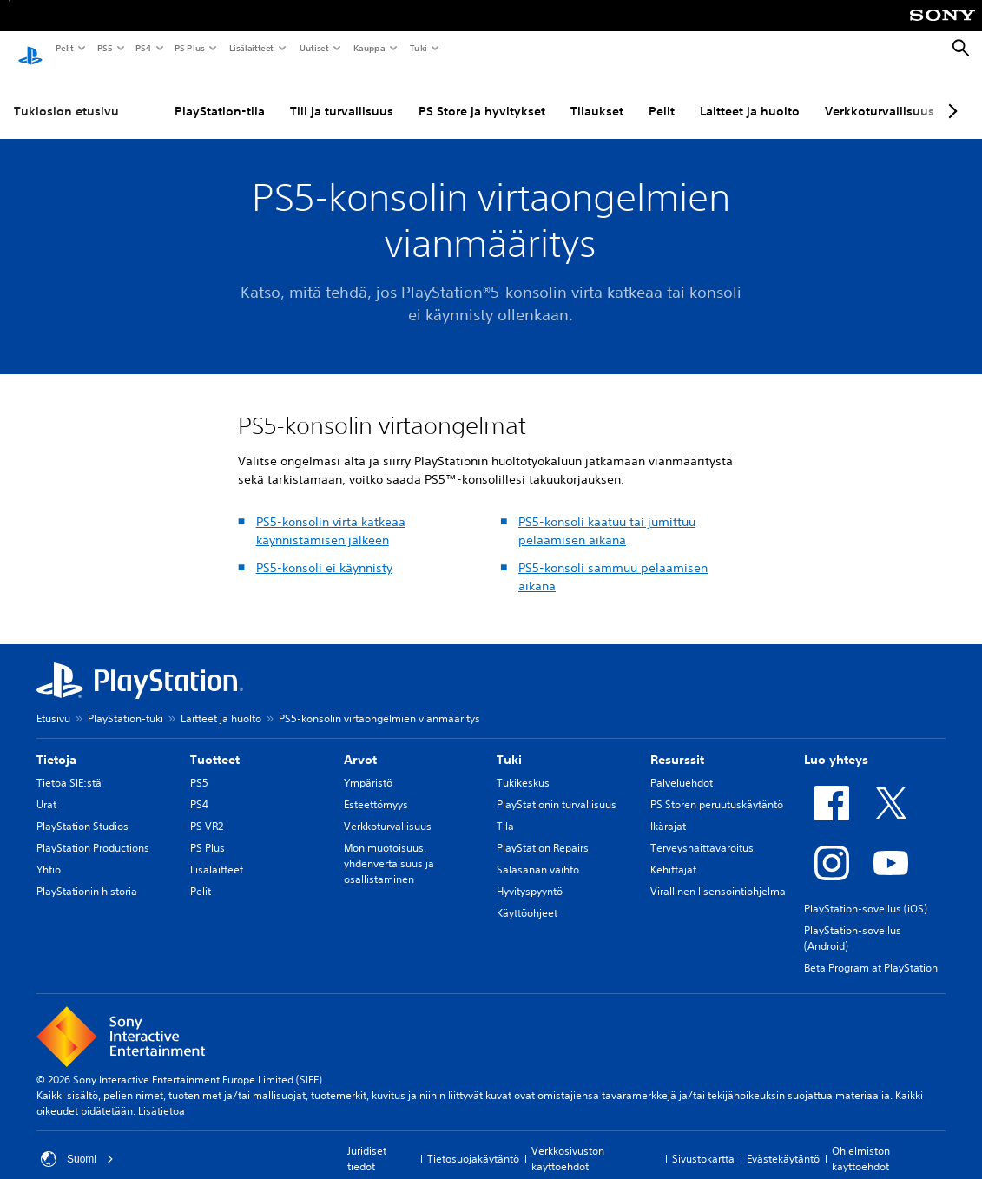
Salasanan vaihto (538, 853)
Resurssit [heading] (677, 743)
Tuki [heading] (509, 743)
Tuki (417, 48)
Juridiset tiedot (366, 1142)
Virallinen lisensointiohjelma (718, 874)
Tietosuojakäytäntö (473, 1142)
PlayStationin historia (86, 874)
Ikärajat (668, 809)
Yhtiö (48, 853)
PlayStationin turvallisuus (556, 788)
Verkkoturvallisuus (879, 94)
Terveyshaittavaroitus (702, 831)
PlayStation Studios (82, 809)
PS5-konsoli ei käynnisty (324, 551)
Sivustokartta (703, 1142)
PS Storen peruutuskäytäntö (716, 788)
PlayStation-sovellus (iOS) (865, 892)
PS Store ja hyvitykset (482, 94)
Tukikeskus (523, 766)
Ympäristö (368, 766)
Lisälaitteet (251, 48)
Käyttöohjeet (527, 896)
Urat (46, 788)
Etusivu (53, 702)
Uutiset (313, 48)
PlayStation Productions (92, 831)
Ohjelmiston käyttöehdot (861, 1142)
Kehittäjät (673, 853)
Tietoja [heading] (56, 743)
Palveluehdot (681, 766)
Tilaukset (596, 94)
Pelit (64, 48)
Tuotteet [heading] (215, 743)
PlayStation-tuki (125, 702)
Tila (505, 809)
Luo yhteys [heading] (836, 743)
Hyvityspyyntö (530, 874)
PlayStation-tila (220, 94)
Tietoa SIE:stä (69, 766)
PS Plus (189, 48)
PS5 (103, 48)
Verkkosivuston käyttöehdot (567, 1142)
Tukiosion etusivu (66, 94)
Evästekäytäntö (783, 1142)
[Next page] (950, 94)
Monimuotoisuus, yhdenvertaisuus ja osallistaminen (389, 847)
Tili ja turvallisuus (341, 94)
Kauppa (369, 48)
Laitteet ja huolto (750, 94)
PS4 (142, 48)
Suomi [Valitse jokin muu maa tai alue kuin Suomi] (77, 1142)
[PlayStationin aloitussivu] (30, 48)
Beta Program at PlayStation (871, 951)
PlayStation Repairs (543, 831)
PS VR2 (206, 809)
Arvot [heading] (360, 743)
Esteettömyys (376, 788)
